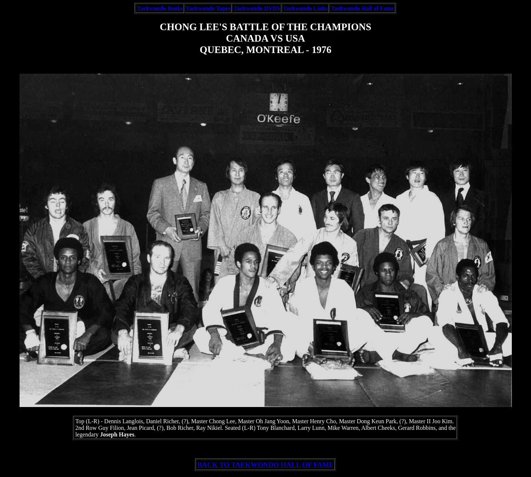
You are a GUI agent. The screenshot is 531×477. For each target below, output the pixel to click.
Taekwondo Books (160, 8)
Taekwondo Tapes (208, 8)
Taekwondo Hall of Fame (362, 8)
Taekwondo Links (305, 8)
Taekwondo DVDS (256, 8)
